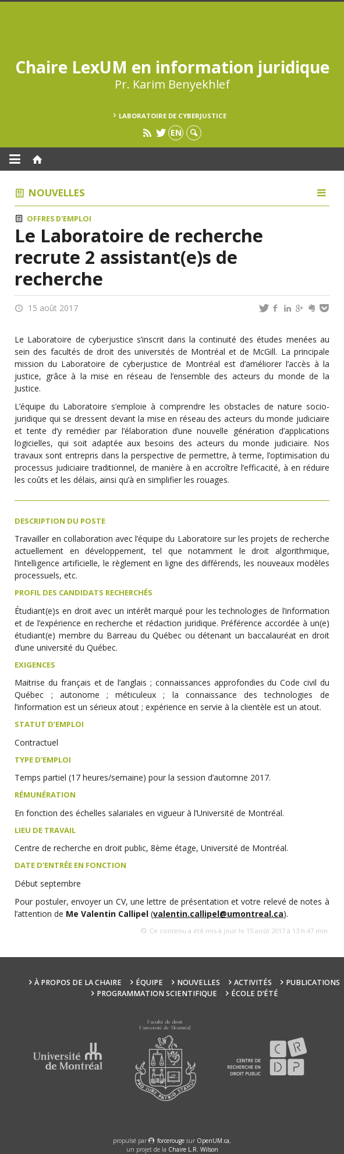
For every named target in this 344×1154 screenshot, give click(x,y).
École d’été (254, 993)
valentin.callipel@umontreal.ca (218, 913)
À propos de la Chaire (78, 982)
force (171, 1141)
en (176, 132)
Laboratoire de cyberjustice (172, 115)
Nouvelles (57, 192)
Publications (313, 982)
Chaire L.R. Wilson (193, 1149)
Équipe (149, 982)
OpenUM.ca (213, 1141)
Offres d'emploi (59, 219)
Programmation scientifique (157, 993)
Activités (253, 982)
